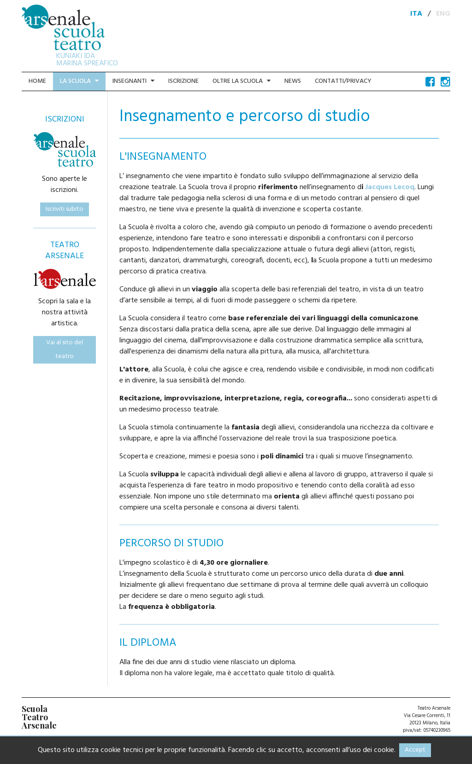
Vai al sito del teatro (64, 349)
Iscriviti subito (64, 209)
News (292, 81)
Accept (415, 750)
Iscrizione (183, 81)
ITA (416, 14)
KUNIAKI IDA (75, 56)
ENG (443, 14)
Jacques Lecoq (389, 187)
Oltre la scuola (241, 81)
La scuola (79, 81)
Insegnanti (133, 81)
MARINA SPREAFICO (87, 63)
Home (37, 81)
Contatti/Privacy (343, 81)
